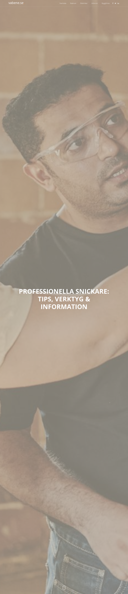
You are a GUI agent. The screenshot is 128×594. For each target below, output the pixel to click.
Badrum (73, 3)
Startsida (63, 3)
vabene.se (16, 3)
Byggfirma (106, 3)
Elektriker (84, 3)
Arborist (95, 3)
